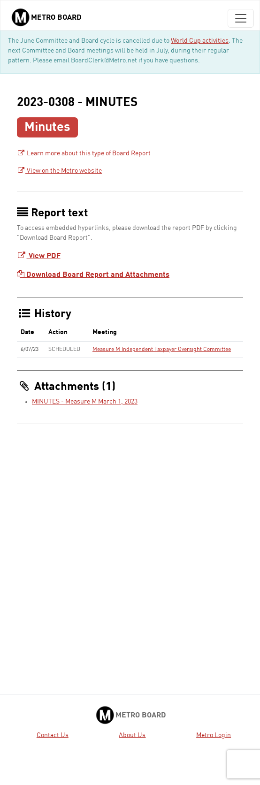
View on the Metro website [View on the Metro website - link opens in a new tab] (59, 171)
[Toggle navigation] (241, 18)
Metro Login (213, 735)
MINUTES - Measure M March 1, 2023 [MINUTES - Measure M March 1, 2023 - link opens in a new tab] (85, 401)
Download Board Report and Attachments (93, 275)
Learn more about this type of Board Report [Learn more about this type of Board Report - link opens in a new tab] (84, 153)
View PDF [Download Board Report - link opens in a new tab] (39, 256)
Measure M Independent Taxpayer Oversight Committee (161, 349)
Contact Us (53, 735)
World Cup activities (200, 41)
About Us (132, 735)
